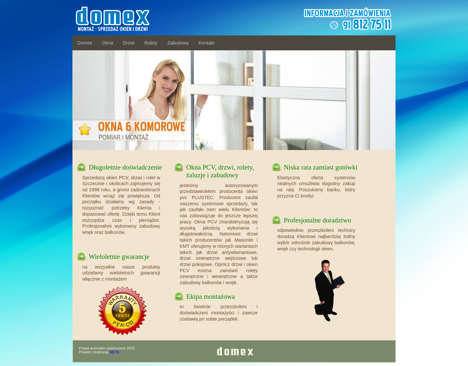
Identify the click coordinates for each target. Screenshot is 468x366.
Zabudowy (178, 42)
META (114, 352)
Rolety (151, 42)
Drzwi (129, 42)
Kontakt (206, 42)
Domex (84, 42)
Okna (107, 42)
